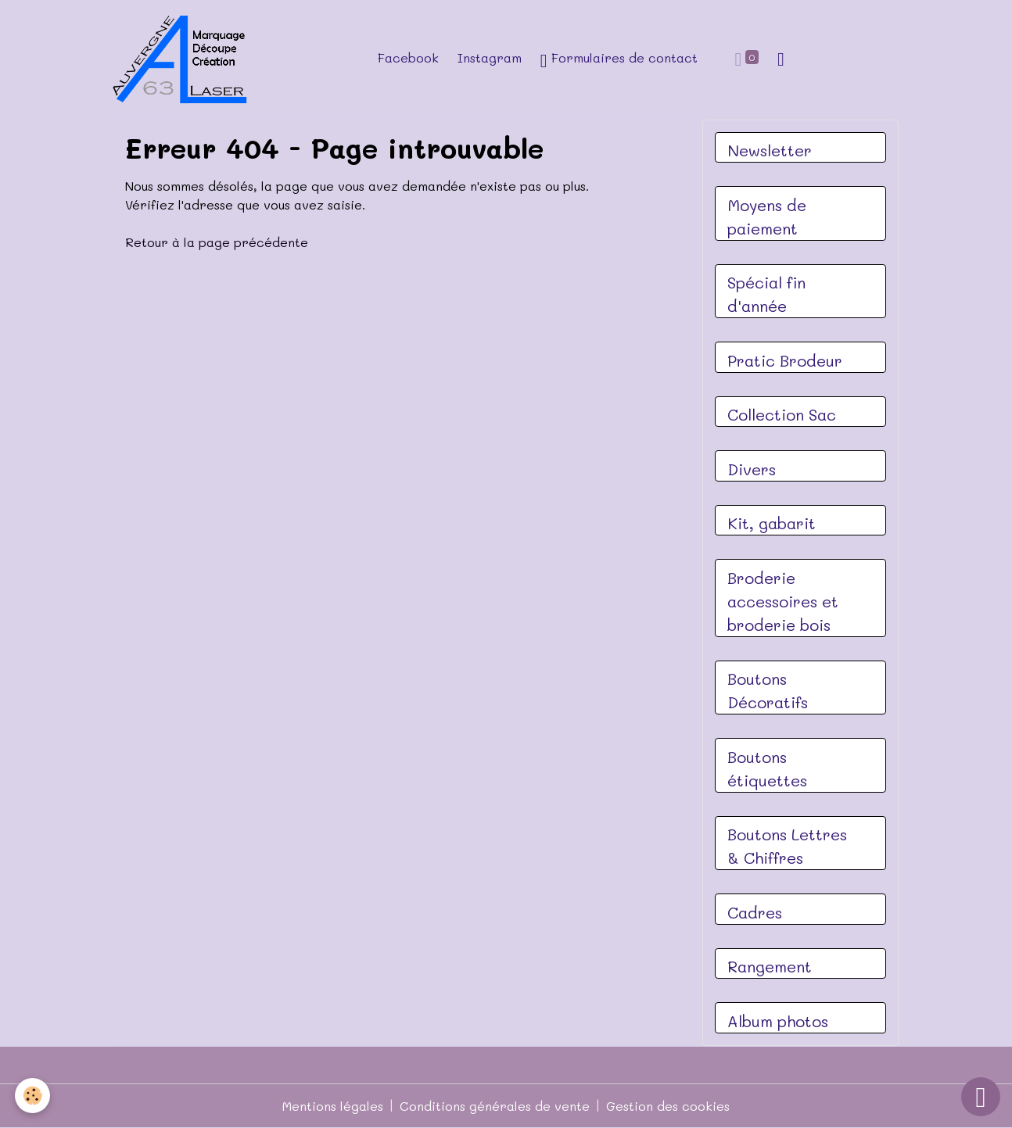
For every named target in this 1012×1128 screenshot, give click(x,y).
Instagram (490, 57)
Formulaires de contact (619, 59)
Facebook (408, 57)
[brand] (185, 59)
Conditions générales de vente (495, 1106)
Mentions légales (332, 1106)
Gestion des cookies (668, 1106)
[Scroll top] (980, 1096)
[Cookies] (33, 1095)
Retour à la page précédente (216, 242)
